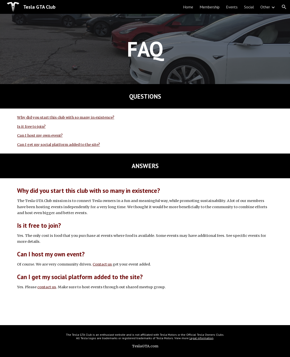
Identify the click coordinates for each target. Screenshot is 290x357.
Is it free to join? (31, 126)
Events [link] (232, 6)
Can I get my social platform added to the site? (58, 144)
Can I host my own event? (39, 135)
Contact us (102, 264)
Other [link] (265, 6)
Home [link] (188, 6)
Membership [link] (210, 6)
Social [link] (249, 6)
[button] (284, 7)
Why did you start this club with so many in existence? (65, 117)
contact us (46, 287)
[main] (145, 48)
